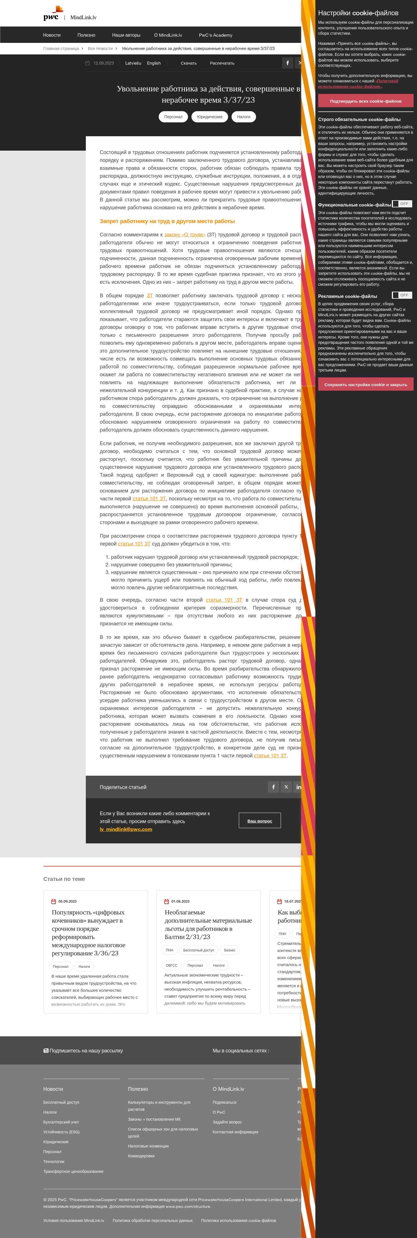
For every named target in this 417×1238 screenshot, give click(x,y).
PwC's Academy (216, 35)
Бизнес (229, 950)
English (154, 62)
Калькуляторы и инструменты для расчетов (159, 1106)
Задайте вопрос (227, 1122)
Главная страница (61, 48)
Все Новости (100, 48)
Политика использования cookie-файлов (238, 1220)
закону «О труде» (184, 234)
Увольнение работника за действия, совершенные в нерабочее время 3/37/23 (198, 48)
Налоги (243, 116)
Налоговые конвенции (148, 1146)
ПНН (169, 950)
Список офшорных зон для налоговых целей (163, 1132)
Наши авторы (126, 35)
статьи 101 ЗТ (149, 498)
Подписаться (225, 1102)
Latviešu (133, 62)
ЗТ (150, 295)
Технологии (53, 1161)
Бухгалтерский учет (61, 1122)
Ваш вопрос (260, 820)
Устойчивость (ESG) (61, 1131)
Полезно (86, 35)
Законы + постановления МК (154, 1119)
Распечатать (222, 62)
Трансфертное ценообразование (73, 1171)
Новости (52, 35)
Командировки (141, 1155)
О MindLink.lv (168, 35)
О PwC (219, 1112)
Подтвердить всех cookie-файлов (365, 101)
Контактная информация (235, 1131)
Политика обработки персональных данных (153, 1220)
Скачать (189, 62)
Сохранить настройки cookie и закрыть (365, 384)
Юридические (209, 116)
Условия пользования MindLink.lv (74, 1220)
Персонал (173, 116)
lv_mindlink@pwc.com (126, 829)
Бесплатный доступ (198, 950)
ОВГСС (172, 965)
